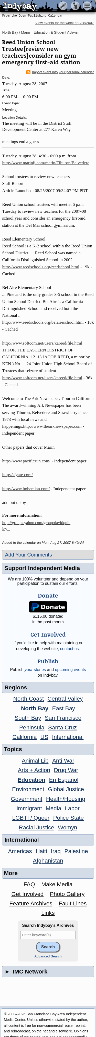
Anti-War (63, 760)
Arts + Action (34, 770)
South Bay (28, 718)
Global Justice (66, 789)
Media (53, 808)
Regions (15, 687)
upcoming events (70, 669)
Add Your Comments (28, 555)
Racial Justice (36, 827)
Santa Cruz (62, 727)
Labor (72, 808)
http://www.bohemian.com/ (26, 488)
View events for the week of (64, 23)
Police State (68, 818)
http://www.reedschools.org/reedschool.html (40, 266)
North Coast (28, 698)
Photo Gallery (67, 894)
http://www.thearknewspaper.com (52, 426)
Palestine (76, 851)
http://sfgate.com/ (17, 474)
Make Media (56, 884)
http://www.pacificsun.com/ (26, 461)
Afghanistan (48, 860)
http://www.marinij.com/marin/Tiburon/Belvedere (45, 162)
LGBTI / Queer (31, 818)
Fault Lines (73, 903)
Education (31, 780)
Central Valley (65, 698)
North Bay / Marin (16, 32)
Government (26, 799)
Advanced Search (48, 956)
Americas (20, 851)
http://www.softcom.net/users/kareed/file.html (42, 343)
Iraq (56, 851)
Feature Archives (30, 903)
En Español (64, 780)
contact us (69, 649)
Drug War (66, 770)
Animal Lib (35, 760)
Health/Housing (65, 799)
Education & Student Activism (57, 32)
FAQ (29, 884)
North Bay (34, 708)
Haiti (41, 851)
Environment (28, 789)
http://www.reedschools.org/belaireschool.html (42, 322)
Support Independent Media (42, 568)
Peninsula (31, 727)
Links (48, 913)
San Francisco (63, 718)
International (67, 737)
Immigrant (29, 808)
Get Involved (28, 894)
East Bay (63, 708)
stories (35, 669)
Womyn (67, 827)
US (44, 737)
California (25, 737)
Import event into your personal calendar (60, 72)
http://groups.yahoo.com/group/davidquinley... (36, 526)
